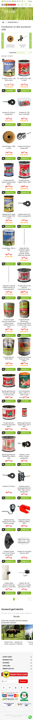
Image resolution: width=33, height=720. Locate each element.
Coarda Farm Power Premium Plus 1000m (24, 359)
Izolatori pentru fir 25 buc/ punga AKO (24, 215)
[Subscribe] (23, 681)
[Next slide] (30, 41)
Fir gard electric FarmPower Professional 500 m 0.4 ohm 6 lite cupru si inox (24, 323)
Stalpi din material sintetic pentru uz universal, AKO (9, 287)
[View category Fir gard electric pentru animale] (10, 41)
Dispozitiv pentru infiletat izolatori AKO (24, 521)
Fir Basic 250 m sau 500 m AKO (9, 79)
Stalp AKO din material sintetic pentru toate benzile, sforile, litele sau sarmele (24, 251)
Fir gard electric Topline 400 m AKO (24, 181)
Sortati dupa (12, 52)
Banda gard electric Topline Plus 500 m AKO (8, 456)
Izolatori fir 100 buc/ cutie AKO (24, 113)
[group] (10, 41)
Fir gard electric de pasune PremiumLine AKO (24, 287)
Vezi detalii (7, 90)
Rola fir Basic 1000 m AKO (8, 147)
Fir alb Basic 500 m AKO (8, 249)
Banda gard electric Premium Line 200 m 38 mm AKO (8, 393)
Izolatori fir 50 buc (9, 486)
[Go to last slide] (2, 41)
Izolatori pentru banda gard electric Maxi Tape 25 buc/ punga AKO (24, 489)
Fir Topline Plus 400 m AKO (24, 79)
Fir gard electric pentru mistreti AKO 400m (9, 182)
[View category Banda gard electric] (22, 41)
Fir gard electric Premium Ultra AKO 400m (8, 424)
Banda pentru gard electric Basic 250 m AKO (8, 216)
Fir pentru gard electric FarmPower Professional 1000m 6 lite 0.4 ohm (9, 323)
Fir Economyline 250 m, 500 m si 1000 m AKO (24, 393)
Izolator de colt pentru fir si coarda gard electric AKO (24, 585)
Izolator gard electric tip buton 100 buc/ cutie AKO (8, 585)
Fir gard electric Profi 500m (8, 358)
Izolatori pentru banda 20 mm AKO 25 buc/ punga (8, 521)
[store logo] (10, 4)
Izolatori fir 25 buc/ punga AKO (8, 113)
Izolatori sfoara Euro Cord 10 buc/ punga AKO (8, 553)
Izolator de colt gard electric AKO (24, 552)
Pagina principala (3, 22)
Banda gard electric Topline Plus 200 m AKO (24, 424)
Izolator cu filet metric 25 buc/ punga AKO (24, 456)
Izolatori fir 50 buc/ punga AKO (24, 147)
